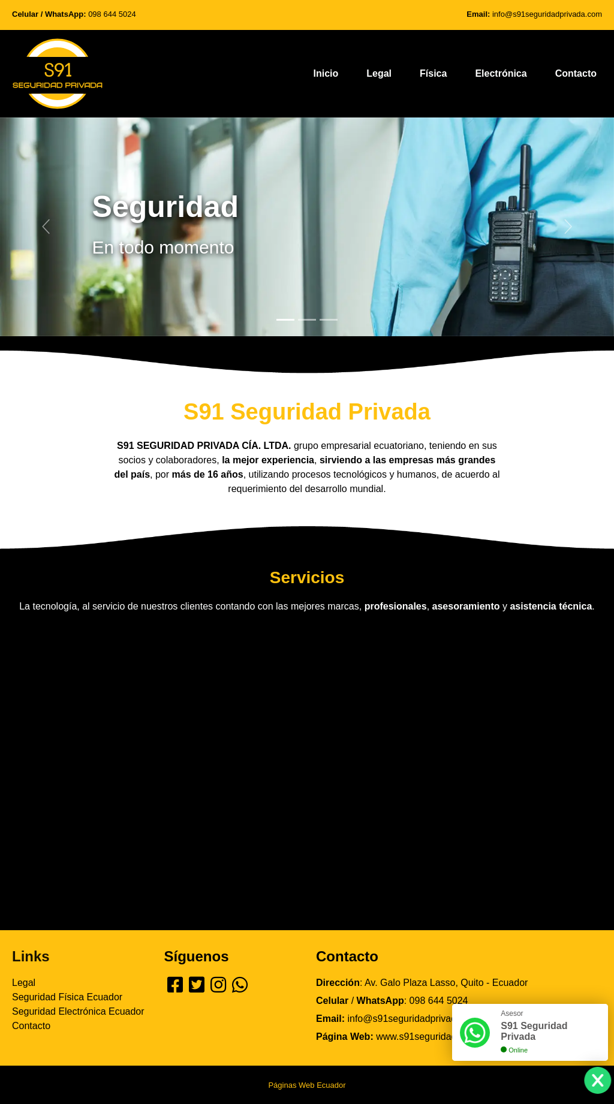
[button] (46, 227)
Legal (379, 73)
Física (433, 73)
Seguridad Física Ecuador (67, 997)
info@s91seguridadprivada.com (547, 14)
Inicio (325, 73)
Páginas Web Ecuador (306, 1085)
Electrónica (500, 73)
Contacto (576, 73)
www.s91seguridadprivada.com (442, 1036)
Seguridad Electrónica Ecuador (78, 1011)
